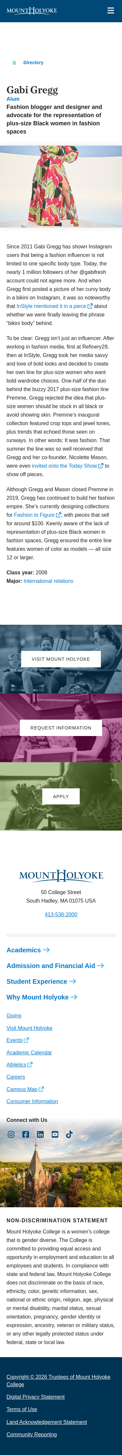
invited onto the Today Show (64, 466)
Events (14, 1040)
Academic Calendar (29, 1052)
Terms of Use (22, 1409)
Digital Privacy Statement (36, 1397)
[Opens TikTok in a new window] (69, 1134)
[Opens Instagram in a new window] (11, 1134)
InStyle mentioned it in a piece (51, 306)
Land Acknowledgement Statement (47, 1422)
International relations (48, 581)
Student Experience (37, 981)
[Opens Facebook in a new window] (26, 1134)
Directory (33, 62)
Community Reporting (32, 1434)
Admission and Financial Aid (51, 965)
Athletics (16, 1065)
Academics (24, 950)
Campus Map (22, 1089)
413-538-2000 (61, 914)
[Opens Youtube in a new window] (55, 1134)
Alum (13, 99)
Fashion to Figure (34, 515)
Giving (14, 1015)
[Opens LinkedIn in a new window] (40, 1134)
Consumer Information (32, 1101)
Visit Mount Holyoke (29, 1028)
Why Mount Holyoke (38, 997)
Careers (16, 1077)
